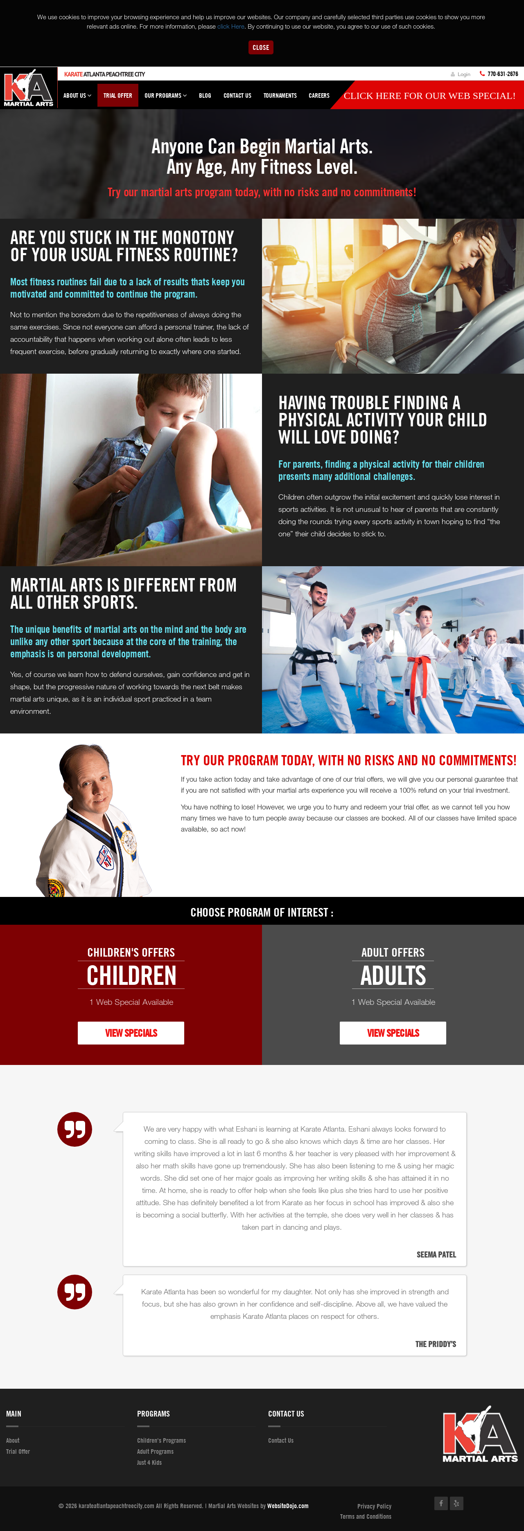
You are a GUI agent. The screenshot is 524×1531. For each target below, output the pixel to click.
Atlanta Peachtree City (104, 74)
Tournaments (280, 95)
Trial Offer (118, 95)
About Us (77, 99)
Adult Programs (155, 1451)
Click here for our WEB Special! (430, 95)
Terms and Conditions (365, 1517)
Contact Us (237, 95)
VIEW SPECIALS (131, 1033)
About (12, 1440)
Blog (205, 95)
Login (460, 74)
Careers (319, 95)
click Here (230, 26)
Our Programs (166, 99)
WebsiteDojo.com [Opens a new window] (288, 1506)
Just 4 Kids (149, 1462)
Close (261, 47)
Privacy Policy (374, 1506)
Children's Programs (161, 1440)
